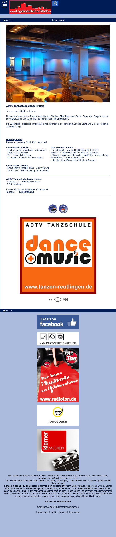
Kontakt (62, 512)
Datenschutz (42, 512)
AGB (53, 512)
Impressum (74, 512)
